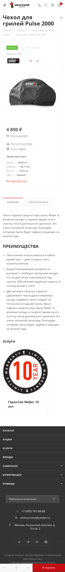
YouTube (37, 542)
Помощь (9, 483)
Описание (13, 202)
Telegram (28, 542)
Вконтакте (19, 542)
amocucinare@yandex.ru (35, 517)
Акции (7, 439)
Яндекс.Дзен (46, 542)
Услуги (8, 448)
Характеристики (38, 202)
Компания (10, 466)
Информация (12, 474)
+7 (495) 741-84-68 (33, 511)
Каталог (9, 430)
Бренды (8, 457)
